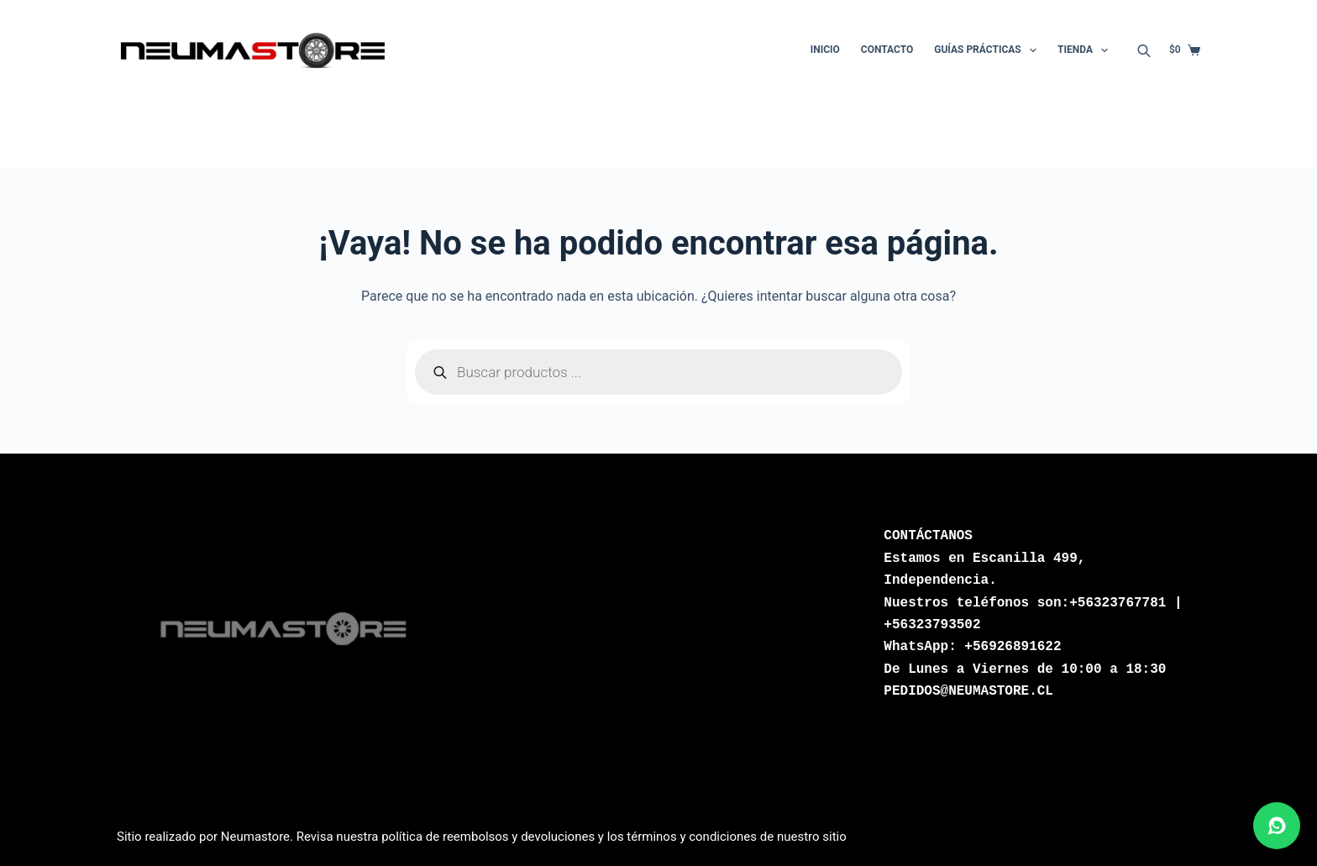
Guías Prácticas (988, 50)
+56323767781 (1117, 603)
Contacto (887, 49)
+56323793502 (932, 625)
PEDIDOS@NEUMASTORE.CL (968, 691)
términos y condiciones (692, 836)
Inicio (825, 49)
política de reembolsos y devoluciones (488, 836)
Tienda (1086, 50)
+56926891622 (1012, 647)
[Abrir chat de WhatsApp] (1276, 825)
